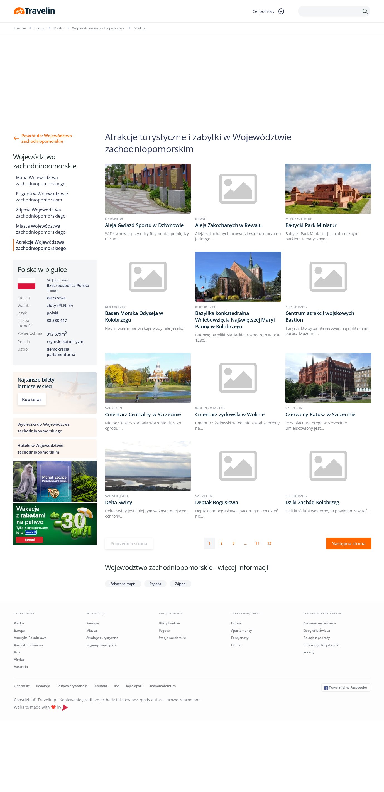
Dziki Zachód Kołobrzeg (312, 502)
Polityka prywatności (72, 685)
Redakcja (43, 685)
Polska (58, 28)
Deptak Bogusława (216, 502)
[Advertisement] (192, 76)
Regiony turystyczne (102, 645)
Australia (21, 666)
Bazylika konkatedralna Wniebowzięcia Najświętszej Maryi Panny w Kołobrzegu (235, 320)
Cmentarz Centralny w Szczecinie (143, 414)
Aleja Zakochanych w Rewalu (228, 225)
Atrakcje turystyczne (102, 637)
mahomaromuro (163, 685)
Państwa (93, 623)
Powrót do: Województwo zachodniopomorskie (46, 138)
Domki (236, 645)
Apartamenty (241, 630)
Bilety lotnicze (169, 623)
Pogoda (155, 583)
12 (269, 543)
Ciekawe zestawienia (320, 623)
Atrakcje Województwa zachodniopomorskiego (41, 245)
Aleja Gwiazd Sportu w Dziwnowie (144, 225)
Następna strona (349, 543)
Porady (309, 652)
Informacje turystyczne (321, 645)
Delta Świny (118, 502)
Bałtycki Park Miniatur (311, 225)
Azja (17, 652)
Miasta (91, 630)
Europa (40, 28)
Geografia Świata (317, 630)
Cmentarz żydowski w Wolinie (230, 414)
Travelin (20, 28)
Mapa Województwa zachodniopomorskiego (41, 180)
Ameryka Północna (28, 645)
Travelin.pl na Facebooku (345, 687)
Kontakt (101, 685)
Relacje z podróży (317, 637)
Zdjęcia (180, 583)
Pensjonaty (239, 637)
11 (257, 543)
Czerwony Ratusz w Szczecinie (320, 414)
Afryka (19, 659)
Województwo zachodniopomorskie (98, 28)
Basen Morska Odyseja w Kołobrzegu (134, 316)
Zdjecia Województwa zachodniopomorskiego (41, 213)
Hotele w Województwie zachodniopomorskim (40, 449)
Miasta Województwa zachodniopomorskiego (41, 229)
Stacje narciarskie (172, 637)
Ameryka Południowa (30, 637)
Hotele (236, 623)
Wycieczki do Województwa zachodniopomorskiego (44, 428)
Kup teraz (31, 399)
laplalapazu (135, 685)
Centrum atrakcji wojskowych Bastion (319, 316)
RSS (117, 685)
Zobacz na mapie (123, 583)
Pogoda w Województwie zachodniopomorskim (42, 197)
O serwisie (22, 685)
